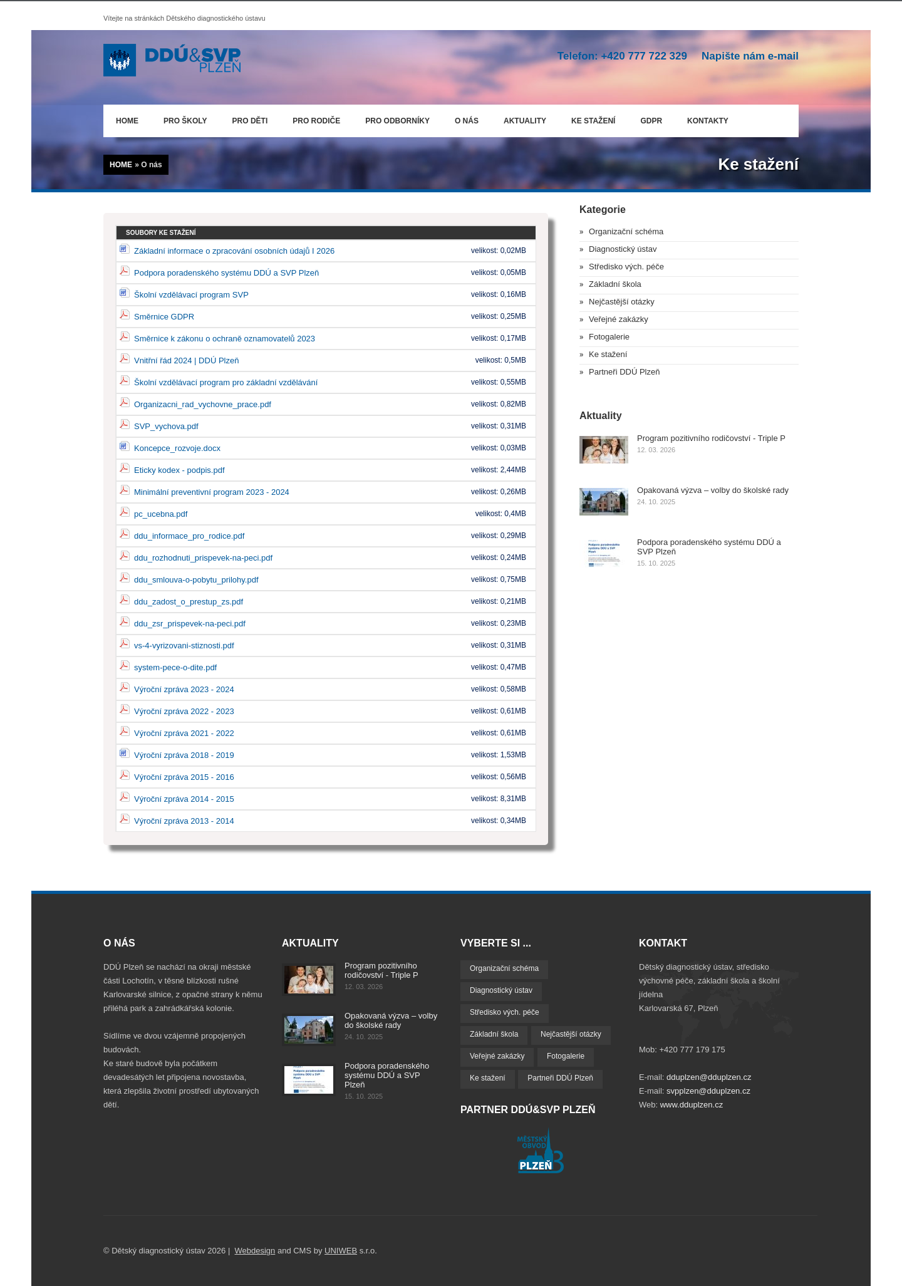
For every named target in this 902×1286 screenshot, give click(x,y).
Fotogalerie (609, 336)
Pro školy (185, 121)
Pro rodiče (313, 118)
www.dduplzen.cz (691, 1104)
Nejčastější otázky (622, 301)
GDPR (651, 121)
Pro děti (250, 121)
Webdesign (255, 1250)
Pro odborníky (397, 121)
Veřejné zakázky (618, 319)
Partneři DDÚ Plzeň (624, 371)
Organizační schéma (626, 231)
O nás (463, 118)
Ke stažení (593, 121)
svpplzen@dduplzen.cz (708, 1091)
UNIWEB (340, 1250)
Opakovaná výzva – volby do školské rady (713, 490)
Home (127, 121)
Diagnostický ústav (622, 249)
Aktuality (525, 121)
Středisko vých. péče (626, 266)
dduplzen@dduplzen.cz (708, 1077)
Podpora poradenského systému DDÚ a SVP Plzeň (387, 1075)
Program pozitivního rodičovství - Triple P (711, 438)
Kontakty (707, 121)
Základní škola (615, 284)
